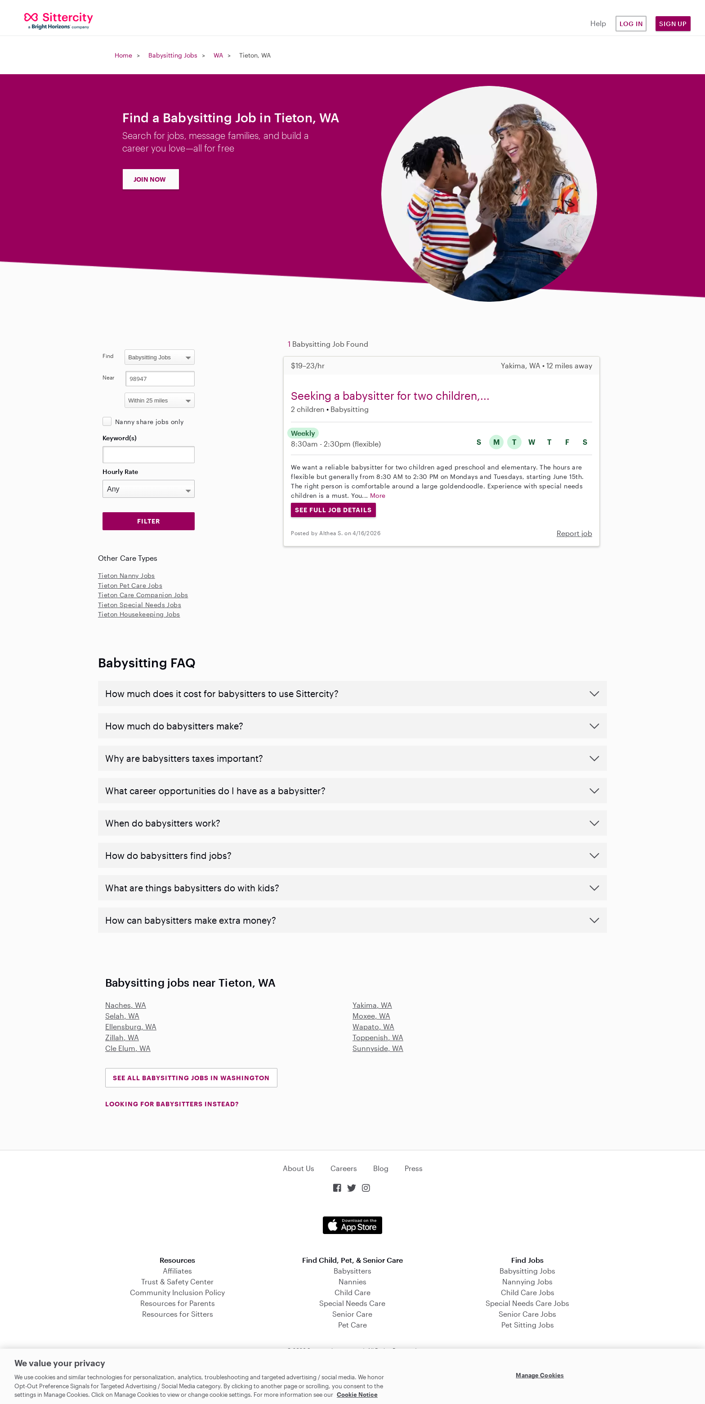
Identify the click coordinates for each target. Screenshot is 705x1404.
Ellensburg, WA (130, 1026)
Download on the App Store (352, 1225)
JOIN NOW (150, 179)
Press (414, 1168)
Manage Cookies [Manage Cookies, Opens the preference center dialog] (540, 1375)
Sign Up (673, 23)
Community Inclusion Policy (177, 1292)
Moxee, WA (371, 1015)
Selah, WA (122, 1015)
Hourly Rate (120, 471)
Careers (343, 1168)
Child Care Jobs (527, 1292)
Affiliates (177, 1270)
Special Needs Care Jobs (527, 1303)
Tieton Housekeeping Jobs (139, 614)
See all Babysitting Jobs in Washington (191, 1078)
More (378, 495)
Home (123, 55)
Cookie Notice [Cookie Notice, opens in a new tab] (357, 1394)
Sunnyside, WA (377, 1048)
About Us (298, 1168)
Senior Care (352, 1314)
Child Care (352, 1292)
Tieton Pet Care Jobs (130, 585)
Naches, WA (125, 1005)
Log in (631, 23)
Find (108, 356)
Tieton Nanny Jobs (126, 575)
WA (218, 55)
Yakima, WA (372, 1005)
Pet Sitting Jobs (527, 1324)
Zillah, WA (122, 1037)
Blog (380, 1168)
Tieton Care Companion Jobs (143, 595)
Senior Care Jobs (527, 1314)
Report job (574, 533)
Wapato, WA (373, 1026)
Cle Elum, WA (128, 1048)
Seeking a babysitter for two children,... (390, 395)
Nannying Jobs (527, 1281)
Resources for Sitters (177, 1314)
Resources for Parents (177, 1303)
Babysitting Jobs (172, 55)
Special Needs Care (352, 1303)
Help (598, 23)
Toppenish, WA (377, 1037)
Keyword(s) (120, 438)
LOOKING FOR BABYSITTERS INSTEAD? (172, 1104)
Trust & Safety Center (177, 1281)
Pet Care (352, 1324)
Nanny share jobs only (149, 421)
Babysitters (352, 1270)
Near (109, 377)
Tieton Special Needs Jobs (139, 604)
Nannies (352, 1281)
